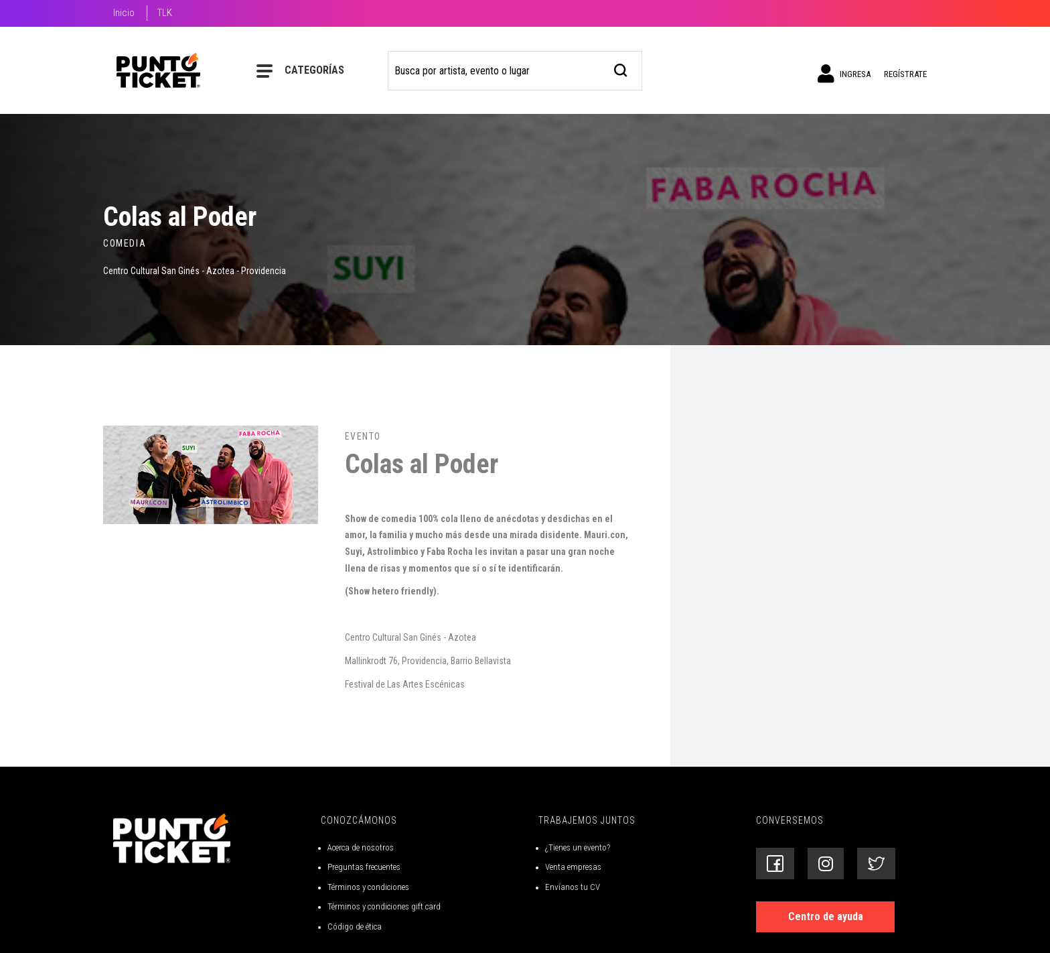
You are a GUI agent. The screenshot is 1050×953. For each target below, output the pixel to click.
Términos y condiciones (368, 887)
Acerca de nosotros (360, 847)
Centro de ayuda (825, 916)
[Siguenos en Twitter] (876, 863)
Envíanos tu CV (572, 887)
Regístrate (905, 74)
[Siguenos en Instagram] (826, 863)
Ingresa (844, 73)
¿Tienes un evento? (577, 847)
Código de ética (354, 927)
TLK (164, 13)
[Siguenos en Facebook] (775, 863)
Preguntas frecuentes (363, 867)
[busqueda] (621, 69)
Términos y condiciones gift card (384, 906)
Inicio (124, 13)
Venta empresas (573, 867)
